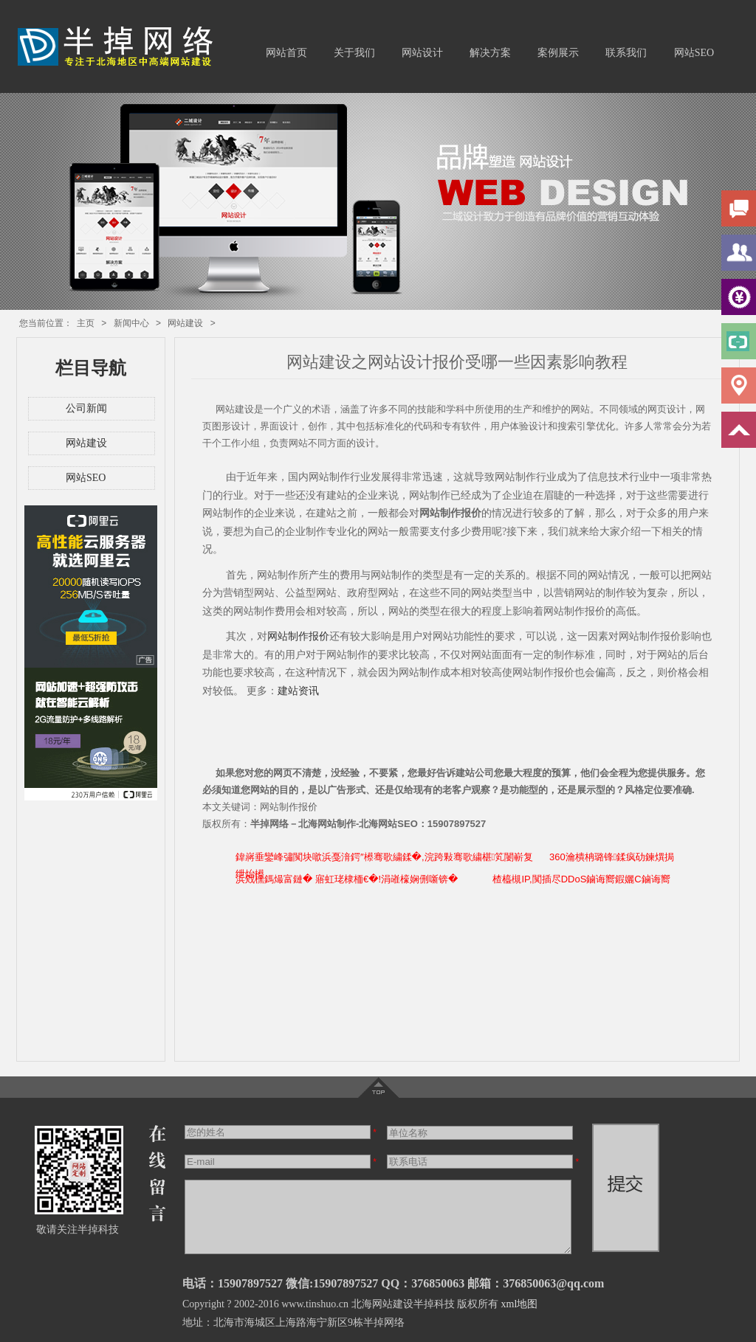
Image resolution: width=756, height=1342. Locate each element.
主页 (85, 323)
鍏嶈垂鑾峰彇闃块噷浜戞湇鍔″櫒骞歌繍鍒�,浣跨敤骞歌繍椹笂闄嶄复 (384, 856)
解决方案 (490, 52)
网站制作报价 (298, 636)
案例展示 (558, 52)
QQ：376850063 (422, 1283)
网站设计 (422, 52)
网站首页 (286, 52)
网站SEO (694, 52)
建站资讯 (298, 690)
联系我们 (626, 52)
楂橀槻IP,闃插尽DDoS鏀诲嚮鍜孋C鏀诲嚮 (581, 879)
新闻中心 (131, 323)
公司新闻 (86, 408)
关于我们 (354, 52)
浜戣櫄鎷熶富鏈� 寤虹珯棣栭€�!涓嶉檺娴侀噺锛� (347, 879)
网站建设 (185, 323)
